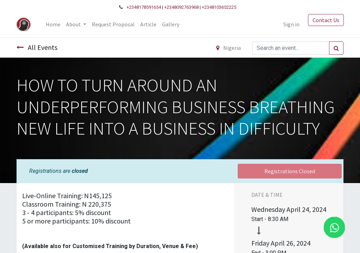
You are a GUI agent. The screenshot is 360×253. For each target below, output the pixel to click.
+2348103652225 (219, 7)
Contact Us (325, 20)
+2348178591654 (144, 7)
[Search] (336, 48)
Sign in (291, 24)
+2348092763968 (181, 7)
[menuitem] (53, 24)
